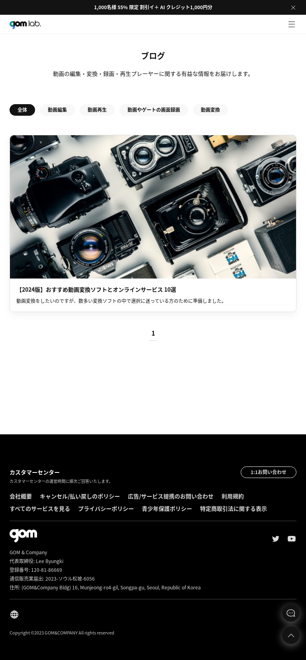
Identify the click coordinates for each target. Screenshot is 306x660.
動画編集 (57, 109)
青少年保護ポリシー (167, 508)
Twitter (275, 538)
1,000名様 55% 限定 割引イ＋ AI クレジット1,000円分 (153, 7)
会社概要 (21, 496)
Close (293, 7)
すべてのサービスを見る (40, 508)
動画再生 (97, 109)
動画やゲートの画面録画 (154, 109)
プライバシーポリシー (106, 508)
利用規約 (233, 496)
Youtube (291, 538)
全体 (22, 109)
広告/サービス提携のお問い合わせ (171, 496)
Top (291, 635)
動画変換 (210, 109)
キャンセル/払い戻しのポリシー (80, 496)
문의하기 (291, 613)
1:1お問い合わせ (268, 472)
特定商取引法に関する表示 (233, 508)
